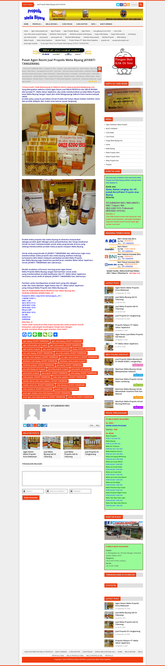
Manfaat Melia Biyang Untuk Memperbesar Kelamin (128, 370)
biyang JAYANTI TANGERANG (83, 349)
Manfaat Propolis (108, 37)
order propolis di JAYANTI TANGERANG (37, 389)
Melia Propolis (29, 40)
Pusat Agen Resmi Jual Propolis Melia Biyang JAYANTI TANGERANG (58, 61)
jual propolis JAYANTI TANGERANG (55, 373)
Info (93, 24)
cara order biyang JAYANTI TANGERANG (38, 353)
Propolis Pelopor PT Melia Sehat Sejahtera (126, 326)
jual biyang (131, 34)
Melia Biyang (52, 24)
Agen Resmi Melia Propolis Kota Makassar (30, 454)
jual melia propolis (30, 37)
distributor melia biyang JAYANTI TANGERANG (40, 361)
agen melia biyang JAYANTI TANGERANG (66, 341)
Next (97, 425)
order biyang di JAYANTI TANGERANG (71, 385)
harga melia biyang (101, 34)
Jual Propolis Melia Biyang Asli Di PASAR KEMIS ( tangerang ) (128, 360)
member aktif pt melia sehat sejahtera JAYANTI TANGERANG (45, 381)
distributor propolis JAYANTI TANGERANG (38, 365)
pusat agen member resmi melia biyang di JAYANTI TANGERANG (47, 393)
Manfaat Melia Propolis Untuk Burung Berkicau (129, 402)
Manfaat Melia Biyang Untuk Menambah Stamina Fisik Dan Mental (128, 391)
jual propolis (44, 37)
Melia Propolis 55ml (112, 157)
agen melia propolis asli (39, 31)
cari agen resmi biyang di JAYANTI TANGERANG (41, 357)
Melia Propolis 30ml (112, 153)
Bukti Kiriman (106, 24)
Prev (91, 425)
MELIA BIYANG (91, 89)
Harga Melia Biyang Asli (114, 141)
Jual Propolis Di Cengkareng (92, 453)
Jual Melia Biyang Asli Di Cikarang (50, 454)
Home (26, 24)
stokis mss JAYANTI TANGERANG (80, 397)
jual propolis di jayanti (31, 373)
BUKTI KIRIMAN (111, 129)
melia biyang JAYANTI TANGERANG (83, 373)
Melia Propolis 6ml (112, 161)
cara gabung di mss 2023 (102, 31)
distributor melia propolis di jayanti (73, 361)
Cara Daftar (81, 24)
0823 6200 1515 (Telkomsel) (119, 208)
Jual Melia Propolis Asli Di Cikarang (71, 454)
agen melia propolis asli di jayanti (35, 345)
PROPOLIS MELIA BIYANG (76, 659)
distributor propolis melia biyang (81, 34)
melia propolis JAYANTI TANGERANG (37, 377)
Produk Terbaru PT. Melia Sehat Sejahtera (83, 40)
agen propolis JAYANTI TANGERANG (56, 349)
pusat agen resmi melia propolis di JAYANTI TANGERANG (44, 397)
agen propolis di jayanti (31, 349)
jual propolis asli (56, 37)
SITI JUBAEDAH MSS (35, 68)
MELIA (69, 89)
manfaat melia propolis (91, 37)
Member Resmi (60, 40)
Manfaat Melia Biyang (72, 37)
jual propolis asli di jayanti (80, 369)
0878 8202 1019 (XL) (115, 210)
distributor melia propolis (58, 34)
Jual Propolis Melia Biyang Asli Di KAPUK (51, 4)
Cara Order (118, 31)
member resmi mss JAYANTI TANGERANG (38, 385)
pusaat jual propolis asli (121, 40)
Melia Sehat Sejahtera (44, 40)
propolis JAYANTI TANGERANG (66, 389)
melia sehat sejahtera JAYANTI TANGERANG (69, 377)
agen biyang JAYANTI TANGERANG (36, 341)
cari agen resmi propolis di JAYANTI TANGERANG (79, 357)
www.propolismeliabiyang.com (81, 87)
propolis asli (105, 40)
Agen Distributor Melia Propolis (116, 125)
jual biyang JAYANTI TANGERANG (69, 365)
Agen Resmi (86, 31)
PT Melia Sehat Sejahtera (126, 343)
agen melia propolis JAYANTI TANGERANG (66, 345)
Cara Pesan (67, 24)
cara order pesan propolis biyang (35, 34)
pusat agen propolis (31, 43)
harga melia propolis (118, 34)
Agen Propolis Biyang (71, 31)
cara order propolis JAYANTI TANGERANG (71, 353)
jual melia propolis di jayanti (58, 369)
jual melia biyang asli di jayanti (34, 369)
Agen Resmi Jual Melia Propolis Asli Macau (129, 335)
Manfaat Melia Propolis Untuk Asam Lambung (129, 380)
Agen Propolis (55, 31)
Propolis (37, 24)
